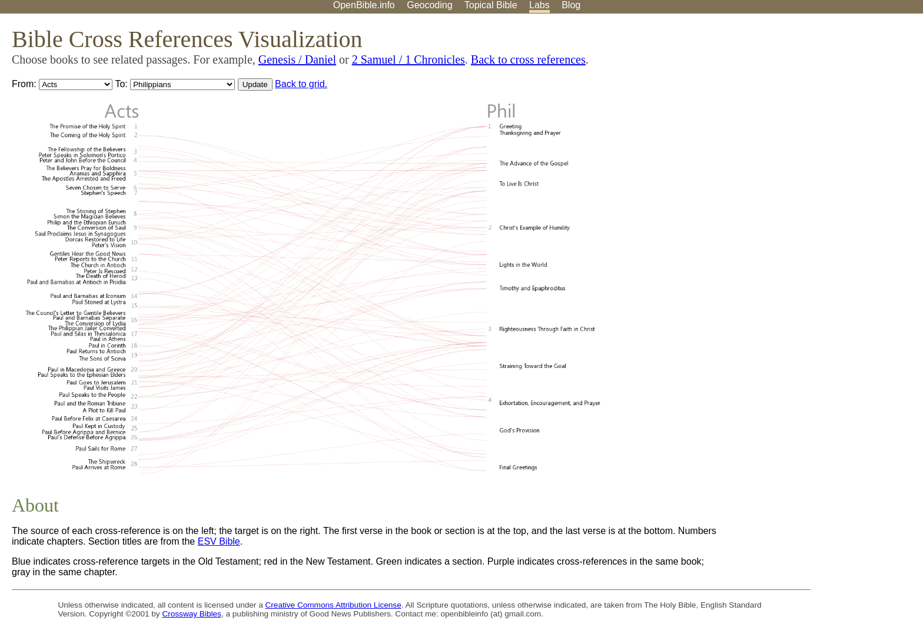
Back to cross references (528, 59)
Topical (490, 5)
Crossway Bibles (191, 613)
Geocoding (429, 5)
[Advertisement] (804, 105)
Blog (571, 5)
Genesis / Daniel (297, 59)
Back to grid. (301, 84)
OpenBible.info (364, 5)
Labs (539, 5)
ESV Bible (219, 541)
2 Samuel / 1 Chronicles (408, 59)
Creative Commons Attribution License (333, 605)
